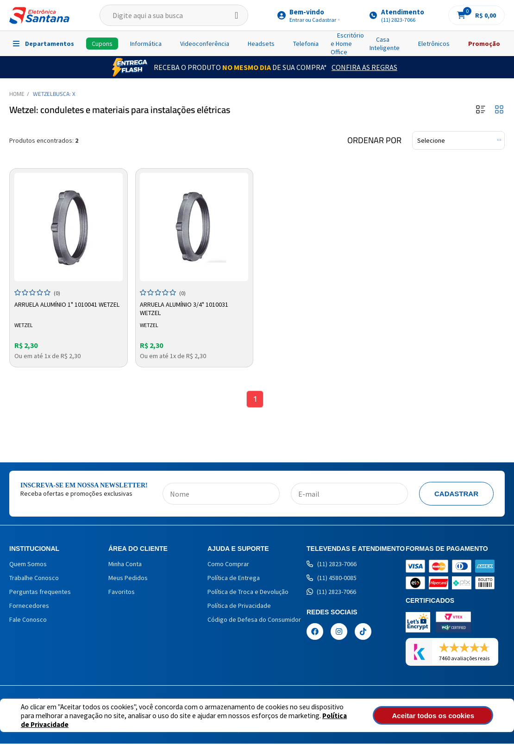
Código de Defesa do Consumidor (254, 621)
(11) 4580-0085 (332, 579)
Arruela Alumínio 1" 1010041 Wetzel (67, 303)
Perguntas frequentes (40, 593)
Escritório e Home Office (347, 43)
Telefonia (306, 43)
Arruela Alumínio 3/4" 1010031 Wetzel (185, 307)
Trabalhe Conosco (34, 579)
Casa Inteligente (385, 43)
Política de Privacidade (344, 719)
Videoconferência (204, 43)
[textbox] (174, 15)
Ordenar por (374, 140)
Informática (146, 43)
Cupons (102, 43)
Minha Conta (125, 565)
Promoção (484, 43)
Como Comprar (228, 565)
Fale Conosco (28, 621)
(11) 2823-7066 (332, 565)
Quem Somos (28, 565)
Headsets (261, 43)
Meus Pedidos (128, 579)
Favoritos (121, 593)
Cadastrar (456, 495)
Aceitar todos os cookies (447, 716)
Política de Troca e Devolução (247, 593)
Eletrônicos (434, 43)
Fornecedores (29, 607)
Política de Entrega (233, 579)
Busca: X (64, 93)
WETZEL (43, 93)
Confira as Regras (364, 67)
